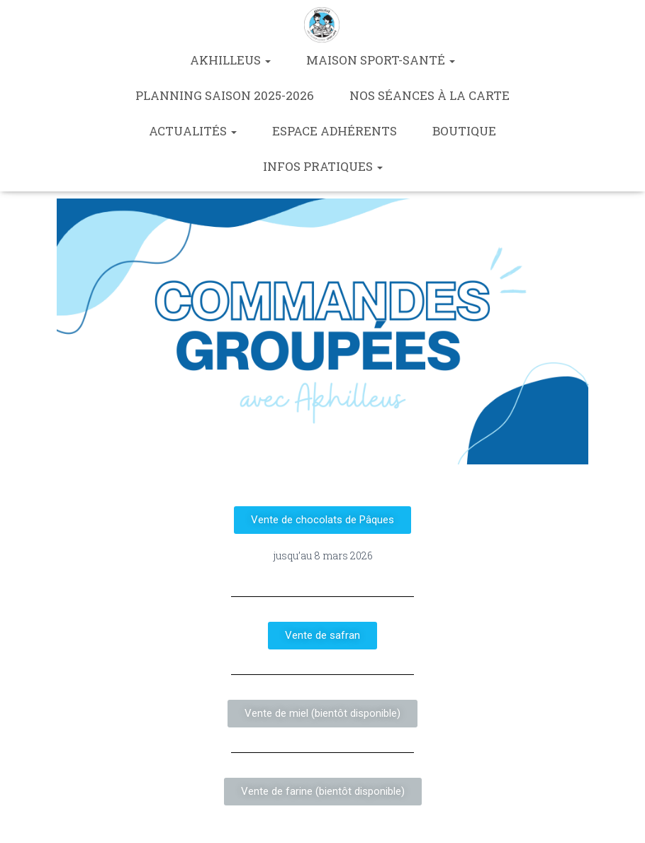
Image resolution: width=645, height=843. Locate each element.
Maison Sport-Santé (380, 60)
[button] (322, 520)
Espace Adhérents (334, 131)
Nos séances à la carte (429, 95)
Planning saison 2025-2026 (224, 95)
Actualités (193, 131)
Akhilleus (230, 60)
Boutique (464, 131)
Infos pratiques (323, 166)
